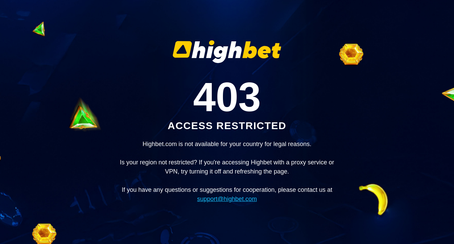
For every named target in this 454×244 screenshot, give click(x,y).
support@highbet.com (227, 199)
